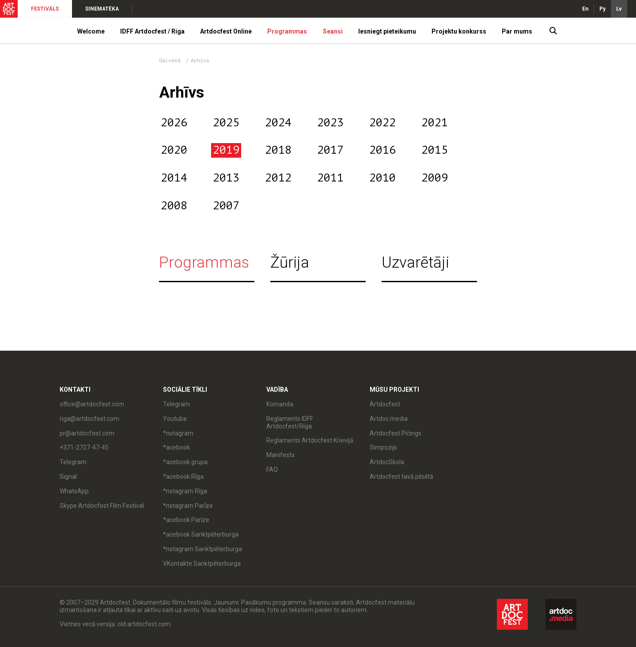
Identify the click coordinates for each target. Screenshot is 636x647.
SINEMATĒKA (102, 9)
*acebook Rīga (183, 476)
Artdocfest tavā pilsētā (401, 476)
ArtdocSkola (387, 461)
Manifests (280, 454)
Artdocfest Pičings (395, 433)
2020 (174, 150)
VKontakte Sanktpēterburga (202, 563)
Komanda (279, 404)
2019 (226, 150)
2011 (330, 178)
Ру (602, 9)
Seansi (333, 31)
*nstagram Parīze (188, 505)
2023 (330, 123)
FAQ (272, 469)
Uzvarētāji (415, 263)
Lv (619, 9)
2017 (330, 150)
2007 (226, 206)
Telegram (73, 461)
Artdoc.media (389, 418)
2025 (226, 123)
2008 (174, 206)
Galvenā (170, 60)
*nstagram (178, 433)
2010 (382, 178)
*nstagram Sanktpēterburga (202, 548)
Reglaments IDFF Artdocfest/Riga (289, 422)
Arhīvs (200, 60)
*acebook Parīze (186, 519)
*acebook (176, 447)
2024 (278, 123)
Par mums (517, 31)
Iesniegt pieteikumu (387, 31)
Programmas (287, 31)
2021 (434, 123)
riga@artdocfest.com (89, 418)
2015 (434, 150)
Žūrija (289, 263)
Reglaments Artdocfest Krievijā (309, 440)
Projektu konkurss (459, 31)
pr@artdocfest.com (87, 433)
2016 (382, 150)
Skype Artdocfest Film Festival (102, 505)
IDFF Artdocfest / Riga (152, 31)
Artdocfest (385, 404)
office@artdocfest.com (92, 404)
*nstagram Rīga (185, 491)
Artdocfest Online (226, 31)
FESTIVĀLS (45, 9)
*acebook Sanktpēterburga (200, 534)
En (585, 9)
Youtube (175, 418)
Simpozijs (383, 447)
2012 (278, 178)
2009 (434, 178)
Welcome (91, 31)
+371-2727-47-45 (84, 447)
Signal (68, 476)
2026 (174, 123)
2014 (174, 178)
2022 (382, 123)
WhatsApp (74, 491)
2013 (226, 178)
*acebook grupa (185, 461)
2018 (278, 150)
